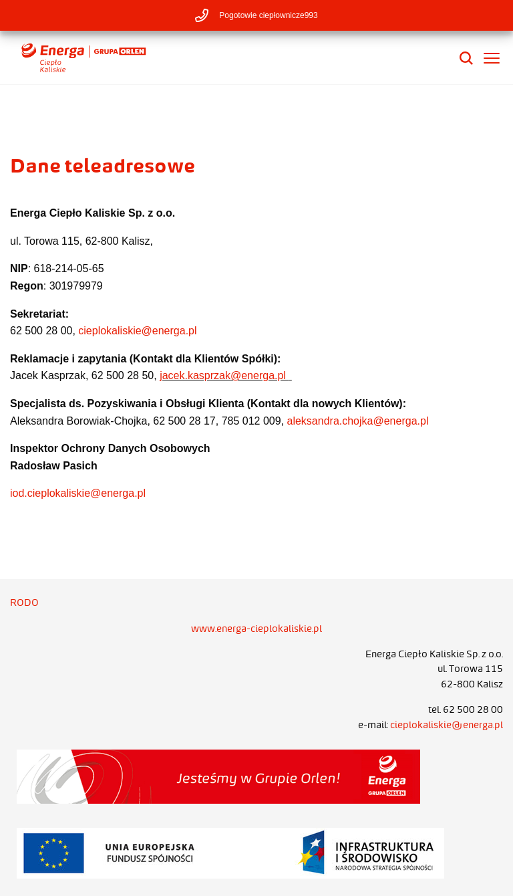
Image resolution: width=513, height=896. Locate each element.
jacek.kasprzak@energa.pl (224, 375)
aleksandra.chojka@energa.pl (358, 421)
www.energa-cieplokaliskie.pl (256, 629)
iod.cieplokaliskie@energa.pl (78, 493)
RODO (24, 602)
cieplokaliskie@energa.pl (137, 330)
